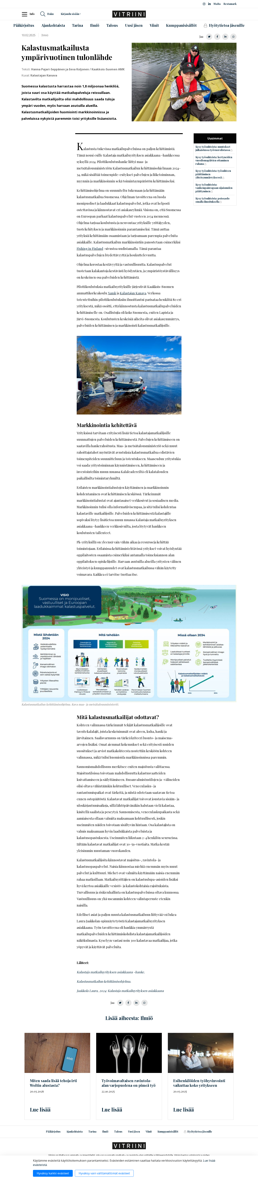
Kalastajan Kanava (133, 293)
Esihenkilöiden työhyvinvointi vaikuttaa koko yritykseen (199, 1083)
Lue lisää (40, 1109)
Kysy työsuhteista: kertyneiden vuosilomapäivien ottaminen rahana (213, 160)
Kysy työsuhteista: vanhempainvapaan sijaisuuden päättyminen (213, 188)
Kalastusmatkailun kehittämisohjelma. (104, 981)
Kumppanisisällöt (167, 1131)
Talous (118, 1131)
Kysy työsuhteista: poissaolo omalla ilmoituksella (212, 200)
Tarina (92, 1131)
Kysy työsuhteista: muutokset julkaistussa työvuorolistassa (212, 148)
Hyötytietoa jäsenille (198, 1131)
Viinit (149, 1131)
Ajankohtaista (74, 1131)
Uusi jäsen (134, 1131)
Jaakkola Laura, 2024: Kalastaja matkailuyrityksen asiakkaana (120, 991)
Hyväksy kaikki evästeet (53, 1173)
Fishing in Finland (90, 248)
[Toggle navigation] (26, 14)
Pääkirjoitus (53, 1131)
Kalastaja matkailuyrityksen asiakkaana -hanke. (111, 972)
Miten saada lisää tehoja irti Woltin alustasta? (53, 1083)
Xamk (112, 293)
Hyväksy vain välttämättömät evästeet (104, 1173)
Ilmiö (105, 1131)
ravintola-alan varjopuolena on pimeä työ (129, 1083)
